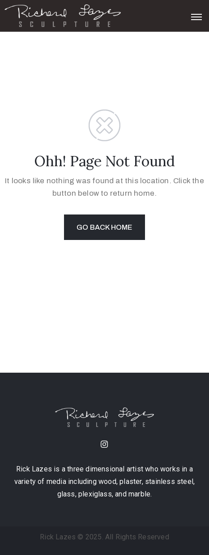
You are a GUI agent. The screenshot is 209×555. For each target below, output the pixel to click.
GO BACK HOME (104, 227)
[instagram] (104, 445)
